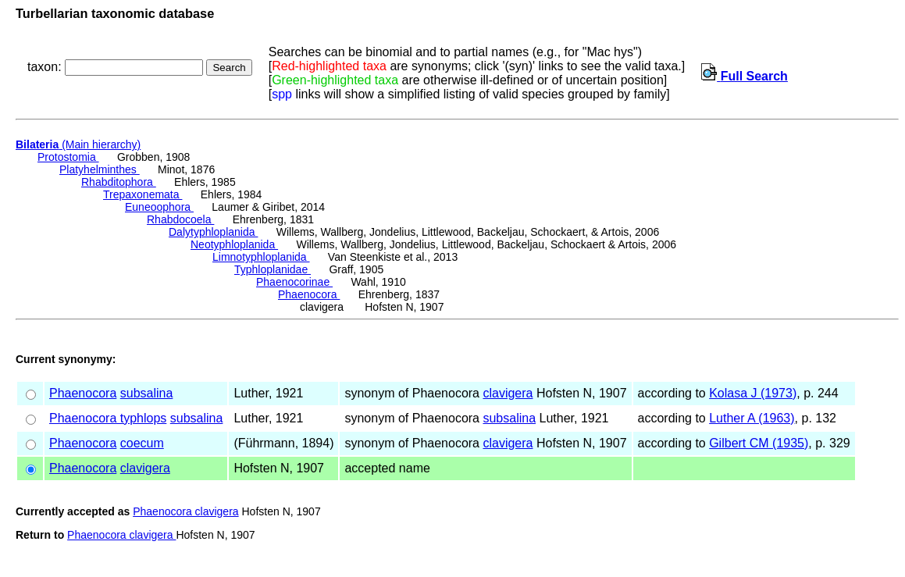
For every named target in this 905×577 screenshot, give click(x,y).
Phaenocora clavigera (185, 511)
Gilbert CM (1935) (758, 443)
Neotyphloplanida (234, 244)
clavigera (508, 393)
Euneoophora (159, 207)
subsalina (146, 393)
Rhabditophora (118, 182)
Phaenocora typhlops (107, 418)
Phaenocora (309, 294)
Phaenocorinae (294, 282)
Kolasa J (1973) (752, 393)
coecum (142, 443)
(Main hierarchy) (78, 144)
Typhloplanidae (272, 269)
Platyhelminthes (99, 169)
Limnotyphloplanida (261, 257)
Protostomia (68, 157)
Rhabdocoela (180, 219)
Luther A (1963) (751, 418)
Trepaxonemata (142, 194)
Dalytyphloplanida (213, 232)
